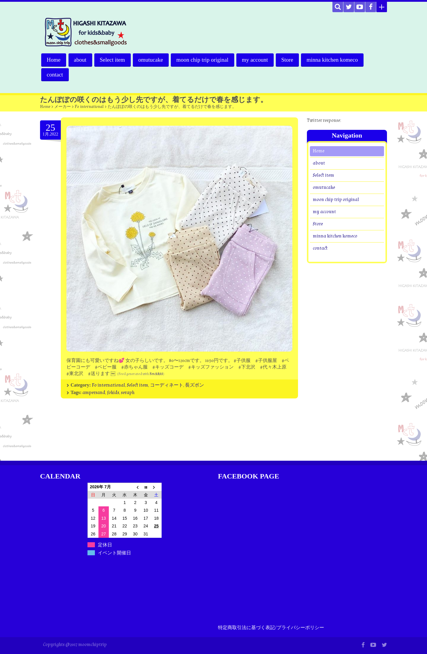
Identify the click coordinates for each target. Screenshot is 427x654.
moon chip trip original (204, 60)
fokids (113, 393)
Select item (113, 60)
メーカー (62, 106)
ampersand (93, 393)
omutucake (151, 60)
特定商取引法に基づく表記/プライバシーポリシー (271, 628)
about (80, 60)
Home (53, 60)
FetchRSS (156, 374)
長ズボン (194, 385)
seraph (127, 393)
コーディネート (166, 385)
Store (289, 60)
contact (55, 74)
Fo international (89, 106)
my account (256, 60)
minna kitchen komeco (334, 60)
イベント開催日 (114, 552)
